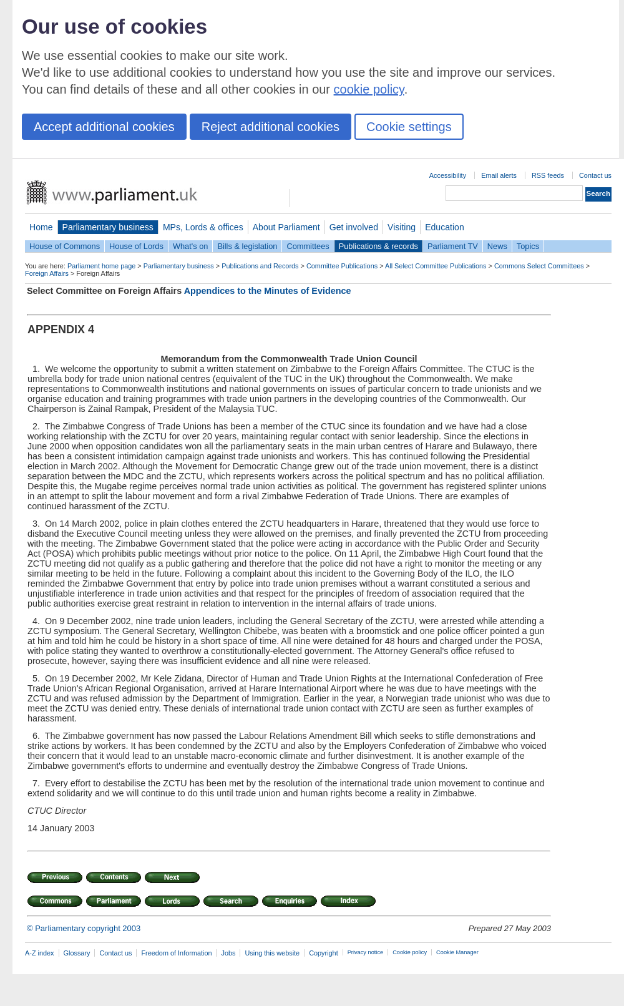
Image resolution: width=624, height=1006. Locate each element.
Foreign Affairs (47, 273)
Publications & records (378, 246)
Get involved (353, 227)
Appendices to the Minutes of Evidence (267, 291)
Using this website (272, 953)
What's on (190, 246)
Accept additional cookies (104, 127)
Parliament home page (101, 266)
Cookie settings (409, 127)
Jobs (228, 953)
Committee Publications (342, 266)
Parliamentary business (108, 227)
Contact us (595, 175)
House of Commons (64, 246)
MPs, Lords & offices (203, 227)
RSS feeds (548, 175)
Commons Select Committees (539, 266)
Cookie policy (409, 952)
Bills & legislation (247, 246)
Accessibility (447, 175)
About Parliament (286, 227)
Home (41, 227)
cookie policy (369, 89)
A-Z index (39, 953)
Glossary (77, 953)
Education (444, 227)
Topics (528, 246)
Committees (307, 246)
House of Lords (136, 246)
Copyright (323, 953)
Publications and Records (260, 266)
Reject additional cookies (270, 127)
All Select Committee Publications (436, 266)
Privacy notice (365, 952)
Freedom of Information (176, 953)
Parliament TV (452, 246)
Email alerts (499, 175)
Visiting (402, 227)
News (497, 246)
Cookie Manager (457, 952)
